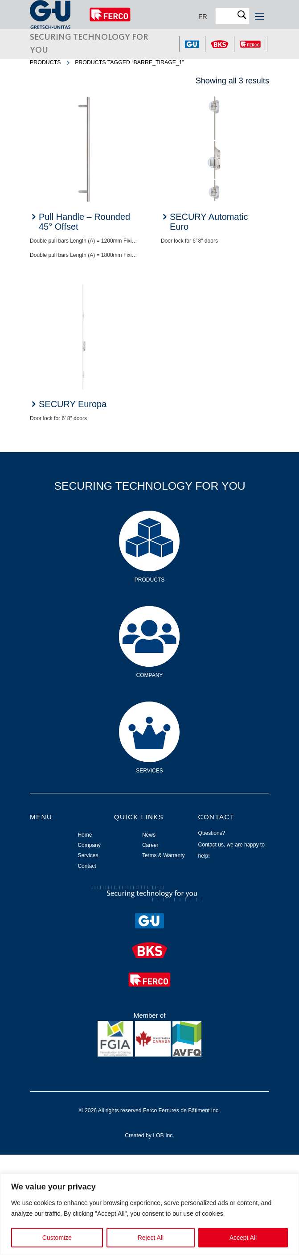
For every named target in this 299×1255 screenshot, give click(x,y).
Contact (87, 866)
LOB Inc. (163, 1135)
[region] (149, 1214)
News (149, 835)
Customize (57, 1237)
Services (150, 715)
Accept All (243, 1237)
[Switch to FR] (203, 16)
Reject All (151, 1237)
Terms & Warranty (163, 855)
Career (150, 845)
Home (85, 835)
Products (45, 62)
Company (149, 619)
